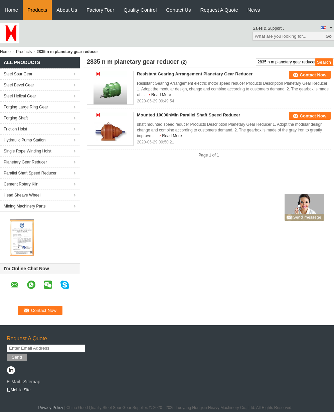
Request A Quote (219, 10)
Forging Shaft (16, 118)
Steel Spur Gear (18, 74)
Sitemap (31, 381)
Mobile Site (18, 390)
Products (37, 10)
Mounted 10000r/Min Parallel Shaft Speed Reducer (188, 114)
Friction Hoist (15, 129)
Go (328, 36)
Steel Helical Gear (20, 96)
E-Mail (13, 381)
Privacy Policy (50, 407)
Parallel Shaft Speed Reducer (30, 173)
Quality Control (140, 10)
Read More (161, 94)
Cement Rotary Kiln (21, 184)
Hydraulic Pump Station (24, 140)
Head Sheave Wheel (22, 195)
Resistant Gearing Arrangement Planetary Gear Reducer (195, 73)
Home (11, 10)
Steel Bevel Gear (19, 85)
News (253, 10)
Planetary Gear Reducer (25, 162)
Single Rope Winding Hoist (27, 151)
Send (17, 357)
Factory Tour (100, 10)
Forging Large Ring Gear (26, 107)
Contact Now (313, 74)
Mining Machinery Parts (24, 206)
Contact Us (178, 10)
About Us (66, 10)
